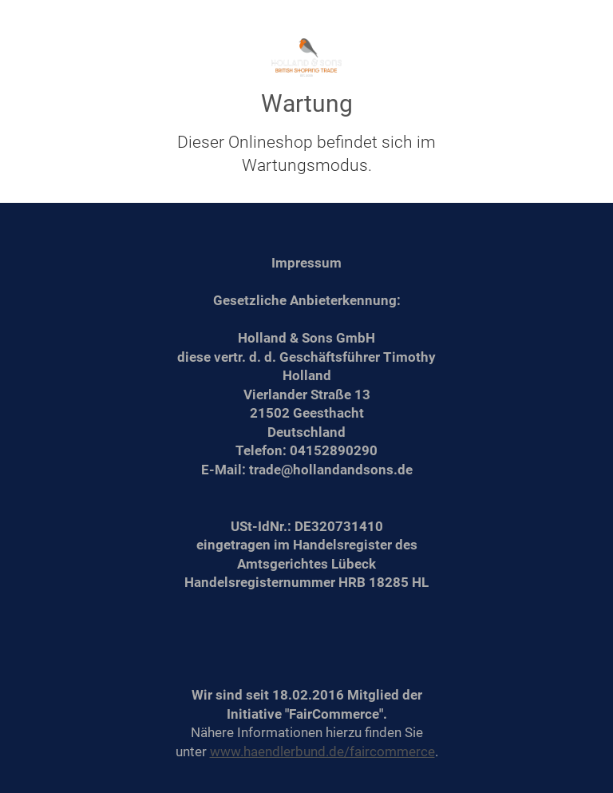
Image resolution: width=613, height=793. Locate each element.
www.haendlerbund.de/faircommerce (322, 751)
